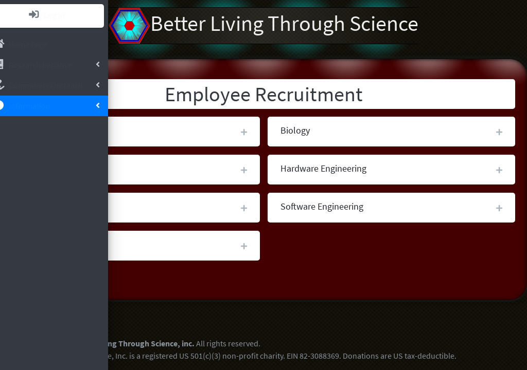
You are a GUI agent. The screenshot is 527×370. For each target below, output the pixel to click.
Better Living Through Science (328, 26)
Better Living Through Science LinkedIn (150, 311)
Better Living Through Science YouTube (177, 311)
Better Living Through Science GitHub (204, 311)
